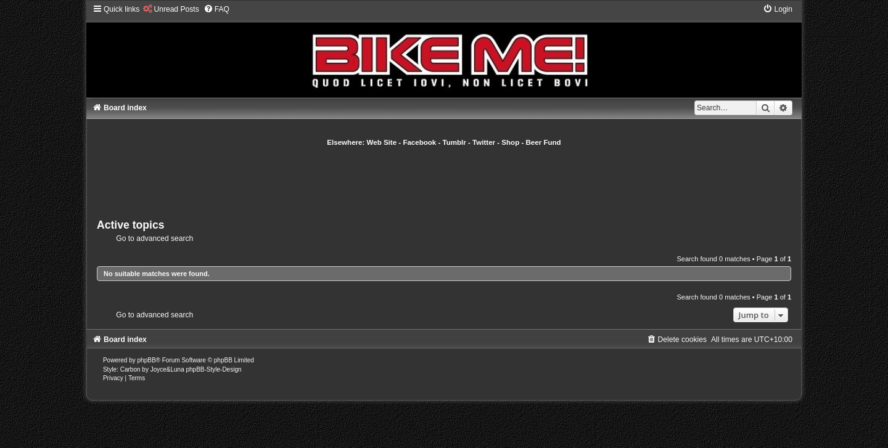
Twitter (483, 142)
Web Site (382, 142)
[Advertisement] (444, 181)
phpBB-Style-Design (213, 369)
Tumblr (454, 142)
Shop (510, 142)
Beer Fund (543, 142)
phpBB (147, 360)
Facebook (419, 142)
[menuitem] (170, 9)
